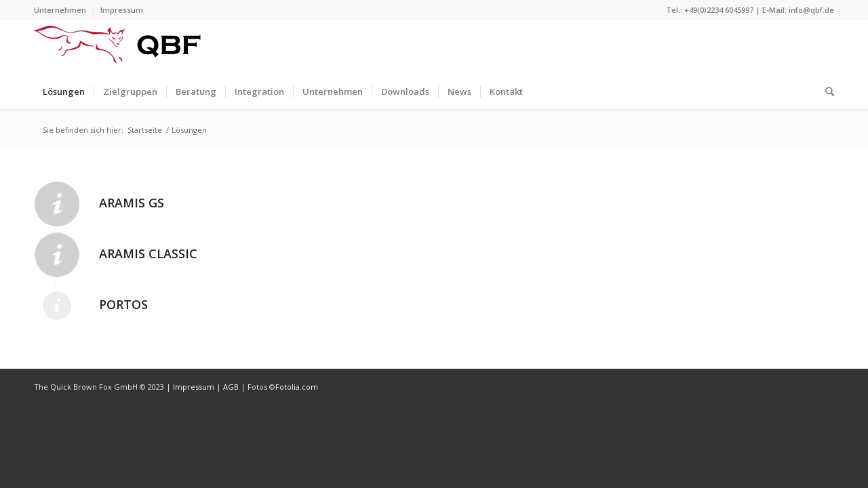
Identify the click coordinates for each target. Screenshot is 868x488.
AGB (232, 387)
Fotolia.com (296, 387)
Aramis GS (131, 203)
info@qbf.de (811, 10)
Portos (123, 304)
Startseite (144, 130)
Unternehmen (60, 10)
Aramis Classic (148, 253)
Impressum (121, 10)
